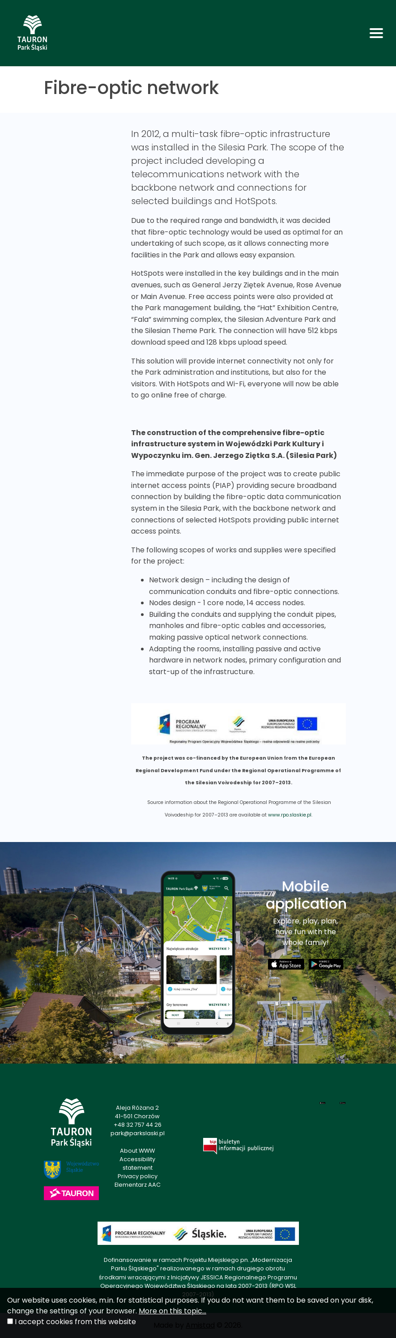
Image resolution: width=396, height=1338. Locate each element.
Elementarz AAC (138, 1184)
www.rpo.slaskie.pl (289, 815)
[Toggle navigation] (376, 33)
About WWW (137, 1150)
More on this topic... (172, 1311)
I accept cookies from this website (75, 1322)
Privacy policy (138, 1176)
